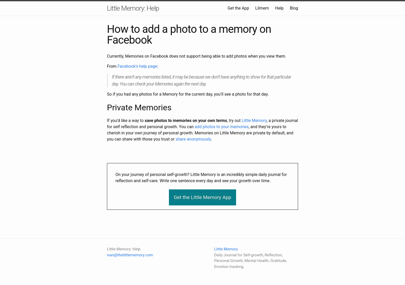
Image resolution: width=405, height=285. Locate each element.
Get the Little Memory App (202, 197)
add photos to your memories (222, 126)
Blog (294, 8)
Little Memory (254, 120)
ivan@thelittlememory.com (130, 255)
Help (279, 8)
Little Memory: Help (133, 8)
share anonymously (193, 139)
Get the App (238, 8)
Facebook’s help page (137, 66)
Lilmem (262, 8)
